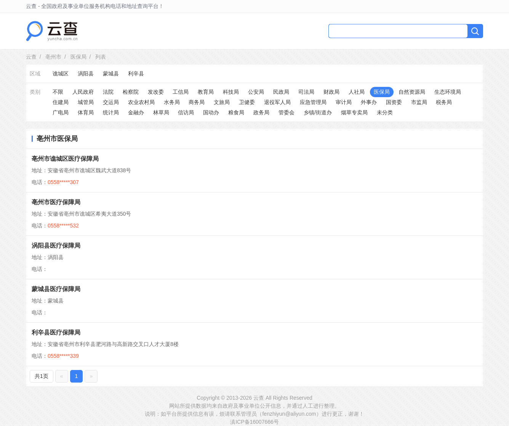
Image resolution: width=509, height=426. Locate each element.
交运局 (111, 102)
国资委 (394, 102)
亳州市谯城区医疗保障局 (65, 158)
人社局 (357, 92)
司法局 (306, 92)
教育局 (206, 92)
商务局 (197, 102)
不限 (58, 92)
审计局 (344, 102)
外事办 (369, 102)
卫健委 (247, 102)
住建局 (61, 102)
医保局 (78, 57)
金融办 (136, 112)
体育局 (86, 112)
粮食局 (236, 112)
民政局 (281, 92)
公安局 (256, 92)
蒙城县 (111, 73)
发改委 (156, 92)
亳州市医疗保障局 (56, 202)
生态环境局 (447, 92)
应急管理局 (313, 102)
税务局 (444, 102)
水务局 (172, 102)
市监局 (419, 102)
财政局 (331, 92)
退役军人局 (277, 102)
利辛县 (136, 73)
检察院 (131, 92)
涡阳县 (86, 73)
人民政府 (83, 92)
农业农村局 (141, 102)
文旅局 (222, 102)
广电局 (61, 112)
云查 (31, 57)
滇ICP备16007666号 (254, 422)
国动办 (211, 112)
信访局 (186, 112)
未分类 (385, 112)
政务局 (261, 112)
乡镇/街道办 (318, 112)
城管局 (86, 102)
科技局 (231, 92)
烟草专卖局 (354, 112)
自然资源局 (412, 92)
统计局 (111, 112)
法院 (108, 92)
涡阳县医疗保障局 (56, 245)
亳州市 (53, 57)
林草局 (161, 112)
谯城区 (61, 73)
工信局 (181, 92)
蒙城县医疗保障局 (56, 289)
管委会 (287, 112)
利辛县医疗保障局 (56, 332)
